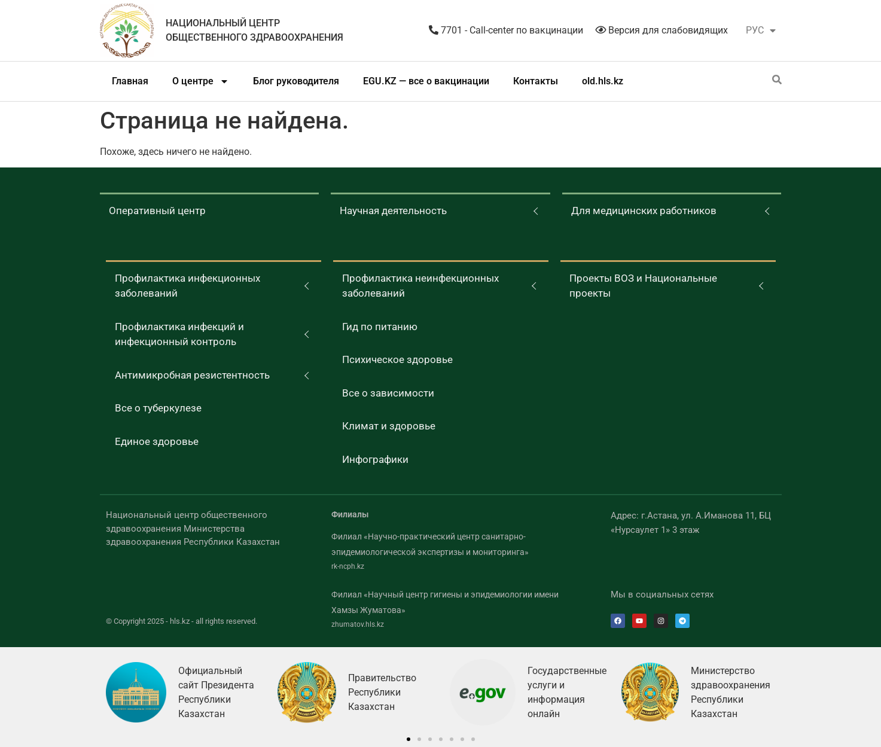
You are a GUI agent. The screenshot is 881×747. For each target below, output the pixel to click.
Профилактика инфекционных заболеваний (187, 286)
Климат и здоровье (388, 426)
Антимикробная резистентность (192, 375)
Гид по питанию (379, 327)
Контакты (535, 81)
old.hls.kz (602, 81)
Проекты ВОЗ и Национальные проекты (643, 286)
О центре (200, 81)
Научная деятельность (393, 211)
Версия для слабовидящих (661, 30)
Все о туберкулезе (158, 408)
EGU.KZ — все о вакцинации (426, 81)
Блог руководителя (296, 81)
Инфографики (375, 459)
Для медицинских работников (644, 211)
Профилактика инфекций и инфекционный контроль (179, 334)
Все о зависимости (388, 393)
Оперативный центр (157, 211)
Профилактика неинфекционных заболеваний (420, 286)
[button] (408, 739)
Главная (130, 81)
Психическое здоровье (397, 359)
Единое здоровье (157, 441)
